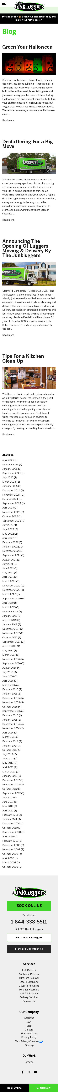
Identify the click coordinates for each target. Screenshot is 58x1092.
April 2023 (8, 508)
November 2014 (11, 728)
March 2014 (9, 737)
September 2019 (11, 599)
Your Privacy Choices (29, 1041)
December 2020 (11, 586)
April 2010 (8, 837)
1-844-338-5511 (29, 922)
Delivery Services (29, 997)
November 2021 (11, 551)
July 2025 (7, 477)
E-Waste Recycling (29, 986)
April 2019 (8, 603)
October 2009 (10, 854)
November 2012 (11, 785)
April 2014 (8, 733)
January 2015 (9, 720)
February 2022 (10, 542)
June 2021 (8, 568)
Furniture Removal (29, 978)
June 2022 (8, 529)
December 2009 (11, 845)
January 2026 (10, 469)
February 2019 (10, 612)
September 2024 (11, 503)
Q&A (29, 1022)
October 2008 (10, 867)
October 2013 (9, 750)
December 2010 (11, 824)
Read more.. (8, 120)
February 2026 (10, 465)
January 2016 (9, 694)
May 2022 (8, 534)
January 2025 (10, 486)
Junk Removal (29, 970)
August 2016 (9, 668)
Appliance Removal (29, 974)
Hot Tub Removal (29, 994)
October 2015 (10, 707)
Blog (29, 1026)
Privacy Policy (29, 1037)
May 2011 (7, 806)
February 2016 (10, 689)
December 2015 (11, 698)
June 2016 (8, 677)
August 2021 (9, 560)
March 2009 (9, 863)
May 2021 (8, 573)
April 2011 (7, 811)
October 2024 (10, 499)
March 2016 (9, 685)
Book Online (29, 906)
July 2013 (7, 754)
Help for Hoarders (29, 990)
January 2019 (9, 616)
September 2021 (11, 555)
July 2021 (7, 564)
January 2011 (9, 819)
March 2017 (9, 655)
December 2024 (11, 491)
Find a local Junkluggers (29, 938)
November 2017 (11, 633)
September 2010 (11, 832)
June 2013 (8, 759)
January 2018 (9, 625)
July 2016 (7, 672)
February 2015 (10, 715)
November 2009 (11, 849)
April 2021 (8, 577)
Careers (29, 1030)
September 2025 (11, 473)
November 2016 (11, 659)
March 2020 (9, 594)
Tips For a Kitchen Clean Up (23, 359)
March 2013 (9, 772)
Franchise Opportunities (29, 949)
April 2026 (8, 460)
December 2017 (11, 629)
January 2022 (10, 547)
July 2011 (7, 798)
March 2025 (9, 482)
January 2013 (9, 776)
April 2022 (8, 538)
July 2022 (7, 525)
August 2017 (9, 646)
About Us (29, 1018)
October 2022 (10, 516)
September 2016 (11, 663)
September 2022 (11, 521)
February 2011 (10, 815)
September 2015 (11, 711)
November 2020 (11, 590)
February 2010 (10, 841)
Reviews (29, 1062)
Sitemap (29, 1045)
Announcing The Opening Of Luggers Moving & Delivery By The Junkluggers (26, 248)
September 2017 (11, 642)
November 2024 (11, 495)
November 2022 (11, 512)
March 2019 (9, 607)
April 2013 (8, 767)
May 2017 (7, 651)
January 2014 (9, 746)
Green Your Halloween (27, 47)
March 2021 (9, 581)
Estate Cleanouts (29, 982)
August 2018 (9, 620)
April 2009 (8, 858)
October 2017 (9, 638)
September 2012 (11, 793)
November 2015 (11, 702)
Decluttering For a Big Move (27, 144)
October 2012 (10, 789)
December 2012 (11, 780)
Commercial (29, 1001)
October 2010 (10, 828)
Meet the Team (29, 1034)
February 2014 (10, 741)
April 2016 (8, 681)
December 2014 (11, 724)
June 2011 (8, 802)
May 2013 (7, 763)
